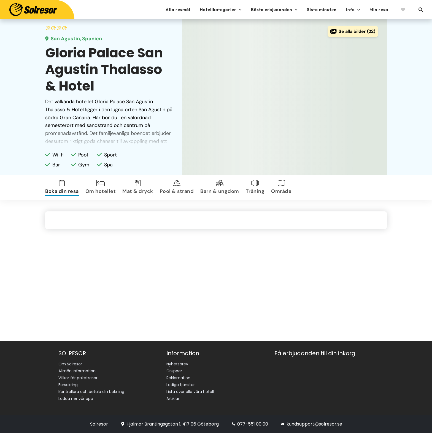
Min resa (378, 9)
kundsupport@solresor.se (311, 424)
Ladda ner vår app (75, 398)
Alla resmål (178, 9)
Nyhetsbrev (177, 364)
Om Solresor (70, 364)
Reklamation (178, 378)
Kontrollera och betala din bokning (91, 391)
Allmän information (77, 371)
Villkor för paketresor (78, 378)
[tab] (63, 188)
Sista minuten (322, 9)
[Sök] (420, 9)
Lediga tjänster (180, 384)
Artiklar (172, 398)
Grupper (174, 371)
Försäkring (68, 384)
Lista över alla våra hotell (190, 391)
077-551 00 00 (250, 424)
